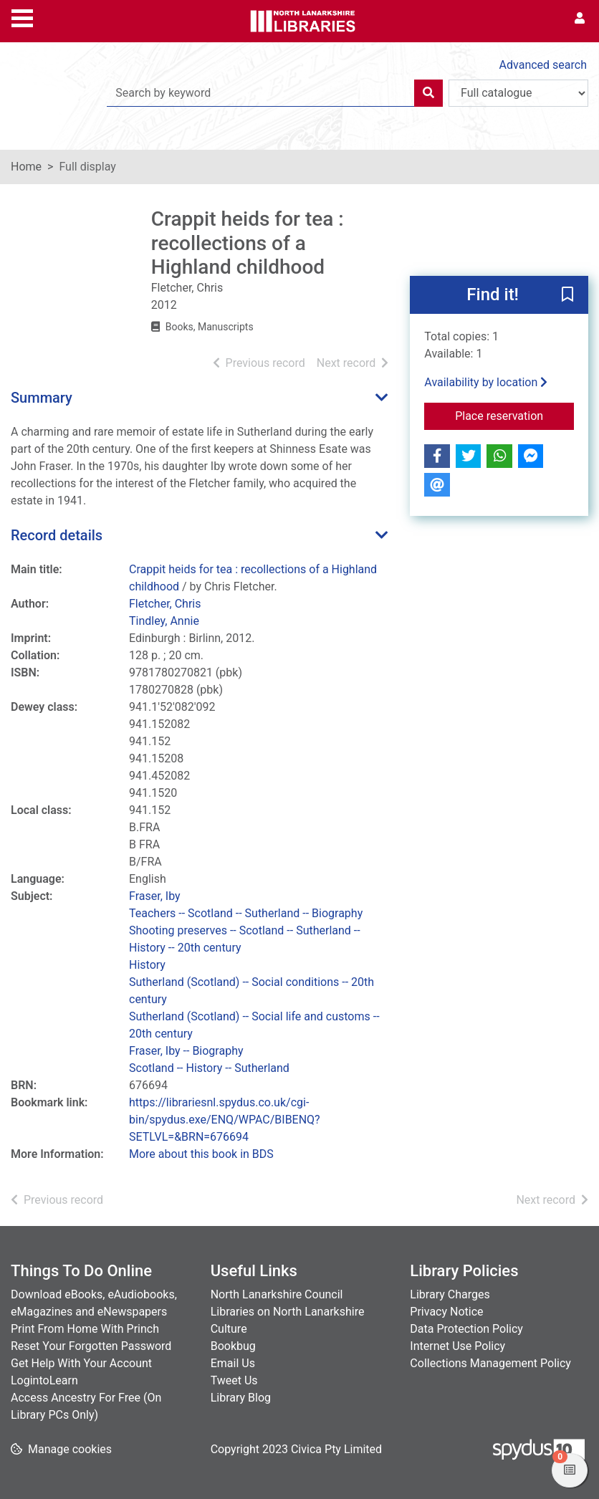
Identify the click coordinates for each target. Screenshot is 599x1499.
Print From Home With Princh (85, 1329)
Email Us (233, 1363)
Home (26, 166)
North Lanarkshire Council (277, 1294)
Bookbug (233, 1346)
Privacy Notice (446, 1311)
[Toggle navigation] (22, 16)
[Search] (428, 93)
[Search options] (518, 93)
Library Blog (241, 1397)
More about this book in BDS (201, 1154)
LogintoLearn (44, 1380)
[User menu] (579, 19)
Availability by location (485, 382)
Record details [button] (56, 535)
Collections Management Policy (490, 1363)
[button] (567, 295)
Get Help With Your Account (81, 1363)
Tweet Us (234, 1380)
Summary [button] (41, 397)
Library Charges (449, 1294)
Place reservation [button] (514, 415)
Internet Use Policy (457, 1346)
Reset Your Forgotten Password (91, 1346)
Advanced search (543, 65)
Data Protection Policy (466, 1329)
